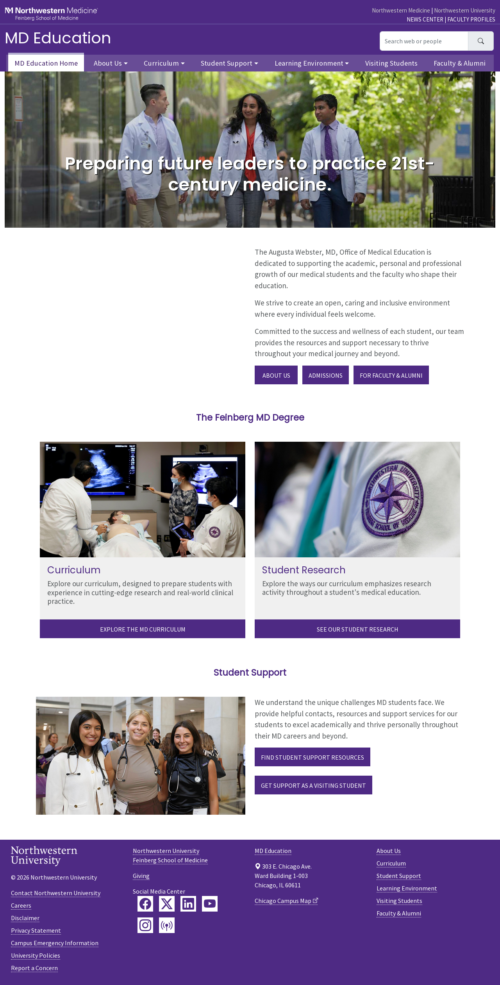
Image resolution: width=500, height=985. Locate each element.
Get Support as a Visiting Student (313, 785)
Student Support (399, 876)
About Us (276, 375)
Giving (141, 876)
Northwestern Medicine (401, 10)
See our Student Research (357, 629)
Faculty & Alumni (460, 63)
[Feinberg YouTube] (210, 904)
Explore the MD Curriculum (143, 629)
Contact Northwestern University (55, 893)
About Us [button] (108, 63)
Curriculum (391, 863)
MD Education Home (46, 63)
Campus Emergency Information (54, 943)
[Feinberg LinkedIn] (188, 904)
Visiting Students (391, 63)
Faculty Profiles (471, 19)
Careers (21, 905)
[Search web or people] (424, 41)
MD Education (58, 37)
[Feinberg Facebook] (145, 904)
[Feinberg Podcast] (167, 925)
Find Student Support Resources (312, 757)
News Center (425, 19)
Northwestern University (464, 10)
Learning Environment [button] (309, 63)
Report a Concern (34, 968)
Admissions (326, 375)
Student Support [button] (226, 63)
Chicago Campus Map (283, 901)
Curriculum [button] (161, 63)
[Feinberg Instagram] (145, 925)
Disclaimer (25, 918)
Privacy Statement (36, 930)
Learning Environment (407, 888)
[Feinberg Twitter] (167, 904)
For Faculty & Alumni (391, 375)
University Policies (35, 955)
